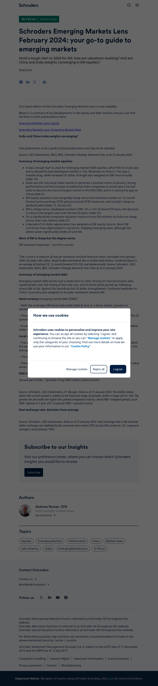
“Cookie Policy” (80, 346)
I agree (117, 369)
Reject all (98, 369)
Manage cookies (76, 369)
